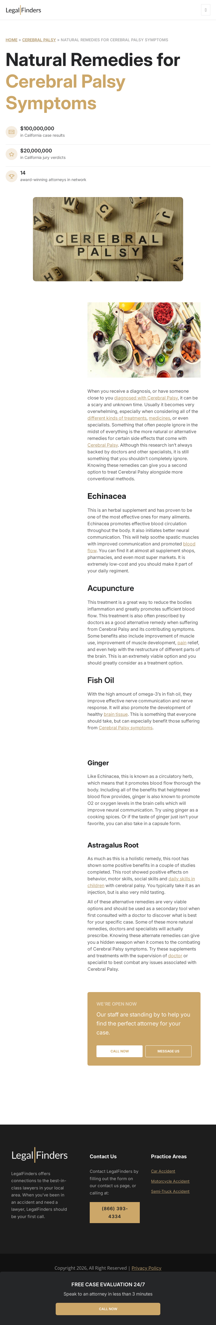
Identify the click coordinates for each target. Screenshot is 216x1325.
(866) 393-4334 (115, 1212)
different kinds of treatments (117, 418)
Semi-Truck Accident (170, 1191)
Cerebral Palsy (39, 39)
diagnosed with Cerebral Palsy (146, 398)
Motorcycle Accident (170, 1181)
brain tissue (116, 714)
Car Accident (163, 1171)
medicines (159, 418)
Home (11, 39)
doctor (175, 955)
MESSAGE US (168, 1051)
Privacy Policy (146, 1268)
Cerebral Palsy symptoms (125, 727)
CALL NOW (108, 1309)
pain (181, 642)
